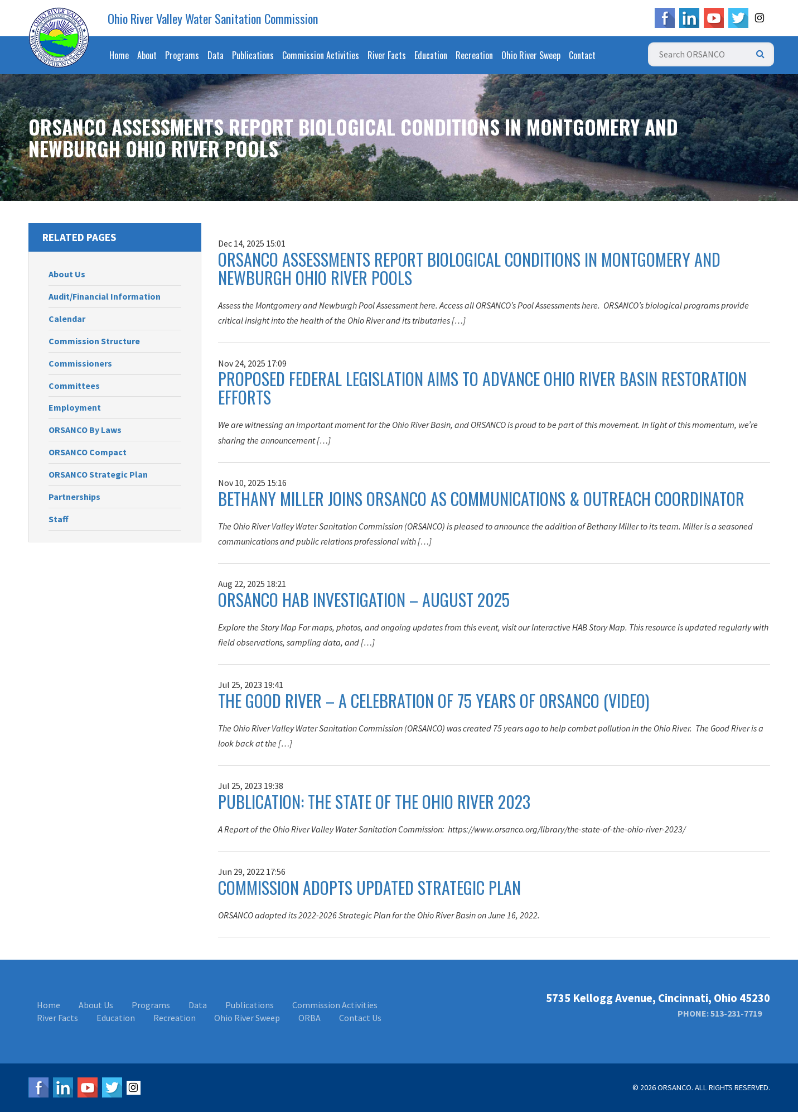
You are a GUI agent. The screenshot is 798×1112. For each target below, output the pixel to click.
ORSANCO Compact (88, 452)
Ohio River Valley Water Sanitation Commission (213, 18)
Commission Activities (320, 55)
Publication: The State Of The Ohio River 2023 (374, 801)
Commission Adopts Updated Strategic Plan (369, 887)
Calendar (67, 318)
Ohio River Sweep (530, 55)
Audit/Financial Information (105, 296)
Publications (253, 55)
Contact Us (360, 1017)
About (147, 55)
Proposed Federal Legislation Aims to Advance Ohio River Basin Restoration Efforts (482, 388)
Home (119, 55)
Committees (74, 385)
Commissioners (80, 363)
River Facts (386, 55)
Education (430, 55)
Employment (75, 407)
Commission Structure (94, 340)
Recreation (474, 55)
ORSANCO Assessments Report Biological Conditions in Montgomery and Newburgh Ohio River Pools (469, 268)
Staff (59, 518)
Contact (582, 55)
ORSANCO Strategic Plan (98, 474)
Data (215, 55)
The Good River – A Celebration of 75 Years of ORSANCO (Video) (433, 700)
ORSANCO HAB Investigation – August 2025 (364, 599)
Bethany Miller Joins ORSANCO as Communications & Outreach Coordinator (481, 498)
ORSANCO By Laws (85, 429)
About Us (67, 274)
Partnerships (74, 496)
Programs (182, 55)
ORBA (309, 1017)
